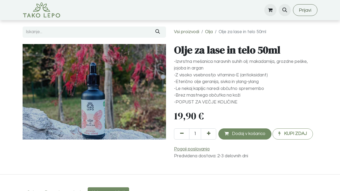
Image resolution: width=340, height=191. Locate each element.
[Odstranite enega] (181, 134)
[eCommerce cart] (270, 10)
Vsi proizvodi (186, 31)
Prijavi (305, 10)
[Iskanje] (158, 32)
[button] (285, 10)
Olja (209, 31)
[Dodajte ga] (208, 134)
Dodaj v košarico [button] (244, 133)
